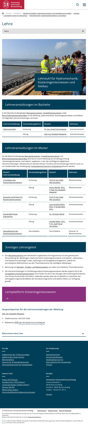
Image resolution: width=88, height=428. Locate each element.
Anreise (49, 394)
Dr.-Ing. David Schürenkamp (55, 129)
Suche (77, 4)
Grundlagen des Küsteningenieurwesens (12, 181)
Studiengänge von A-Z (54, 360)
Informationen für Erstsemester (58, 362)
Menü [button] (84, 5)
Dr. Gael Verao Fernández (55, 225)
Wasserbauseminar (16, 255)
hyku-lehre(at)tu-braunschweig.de (31, 322)
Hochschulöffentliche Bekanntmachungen (18, 392)
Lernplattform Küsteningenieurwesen (19, 274)
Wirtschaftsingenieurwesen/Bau (14, 115)
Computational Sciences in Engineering (46, 166)
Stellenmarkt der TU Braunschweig (15, 355)
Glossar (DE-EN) (8, 387)
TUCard (49, 365)
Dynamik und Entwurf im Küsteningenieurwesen (13, 198)
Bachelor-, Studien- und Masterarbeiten (32, 267)
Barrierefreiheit (65, 410)
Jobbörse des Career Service (13, 357)
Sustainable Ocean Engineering (10, 215)
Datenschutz (53, 410)
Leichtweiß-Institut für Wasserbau (15, 16)
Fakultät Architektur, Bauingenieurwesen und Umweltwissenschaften (47, 13)
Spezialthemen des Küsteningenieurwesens (12, 232)
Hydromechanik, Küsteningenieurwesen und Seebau (47, 16)
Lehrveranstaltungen (54, 357)
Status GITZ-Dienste (10, 380)
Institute (76, 13)
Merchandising (8, 360)
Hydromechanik (9, 129)
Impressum (41, 410)
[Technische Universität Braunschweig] (3, 13)
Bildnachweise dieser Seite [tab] (12, 333)
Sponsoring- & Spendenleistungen (15, 362)
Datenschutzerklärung (34, 417)
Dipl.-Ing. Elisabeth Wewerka (55, 134)
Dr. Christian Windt (56, 214)
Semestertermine (53, 355)
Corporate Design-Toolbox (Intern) (15, 385)
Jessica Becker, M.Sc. (57, 187)
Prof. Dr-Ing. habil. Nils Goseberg (56, 181)
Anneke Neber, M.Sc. (57, 221)
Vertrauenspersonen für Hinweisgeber (17, 365)
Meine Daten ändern (10, 390)
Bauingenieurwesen (34, 113)
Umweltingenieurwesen (52, 113)
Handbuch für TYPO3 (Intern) (13, 382)
